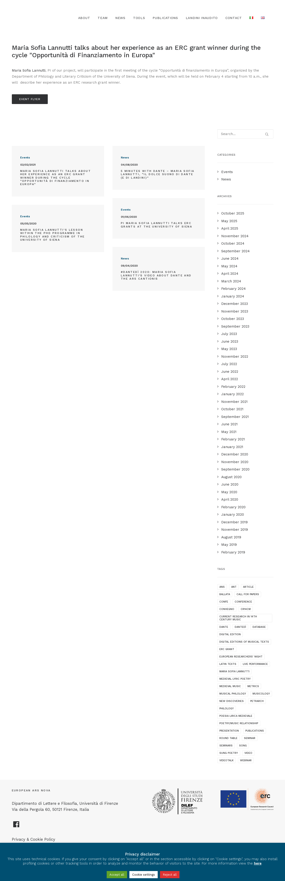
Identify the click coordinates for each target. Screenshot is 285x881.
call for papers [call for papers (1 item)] (248, 594)
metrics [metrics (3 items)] (253, 686)
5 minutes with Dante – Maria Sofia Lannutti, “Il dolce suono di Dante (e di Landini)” (158, 174)
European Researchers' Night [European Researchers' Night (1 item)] (241, 656)
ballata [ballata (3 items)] (224, 594)
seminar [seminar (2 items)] (249, 738)
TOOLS (139, 18)
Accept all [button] (116, 874)
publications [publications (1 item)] (254, 730)
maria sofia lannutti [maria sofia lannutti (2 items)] (234, 671)
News (120, 18)
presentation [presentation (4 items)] (229, 730)
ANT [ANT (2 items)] (234, 586)
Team (103, 18)
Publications (165, 18)
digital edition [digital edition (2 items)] (230, 634)
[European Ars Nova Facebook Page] (16, 826)
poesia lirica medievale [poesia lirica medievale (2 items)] (235, 715)
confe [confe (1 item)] (223, 601)
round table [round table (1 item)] (228, 738)
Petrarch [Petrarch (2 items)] (257, 701)
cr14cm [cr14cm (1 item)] (246, 609)
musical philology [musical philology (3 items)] (232, 693)
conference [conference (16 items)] (243, 601)
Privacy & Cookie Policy (33, 839)
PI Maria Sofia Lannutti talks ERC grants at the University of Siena (156, 224)
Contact (233, 18)
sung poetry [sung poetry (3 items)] (228, 753)
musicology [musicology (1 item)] (261, 693)
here (258, 863)
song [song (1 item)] (243, 745)
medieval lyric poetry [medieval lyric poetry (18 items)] (235, 678)
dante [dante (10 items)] (223, 626)
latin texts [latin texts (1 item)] (227, 664)
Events (25, 157)
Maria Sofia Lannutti (28, 70)
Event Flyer (29, 99)
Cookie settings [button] (143, 874)
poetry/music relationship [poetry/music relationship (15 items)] (238, 723)
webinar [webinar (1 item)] (246, 760)
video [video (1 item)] (248, 753)
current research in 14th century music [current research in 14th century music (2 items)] (238, 618)
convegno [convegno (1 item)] (226, 609)
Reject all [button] (170, 874)
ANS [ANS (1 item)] (222, 586)
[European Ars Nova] (38, 17)
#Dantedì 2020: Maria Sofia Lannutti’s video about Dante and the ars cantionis (156, 275)
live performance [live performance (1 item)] (255, 664)
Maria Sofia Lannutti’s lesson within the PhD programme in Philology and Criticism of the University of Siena (52, 234)
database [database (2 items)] (259, 626)
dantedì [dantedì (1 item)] (240, 626)
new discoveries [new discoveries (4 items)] (231, 701)
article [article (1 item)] (248, 586)
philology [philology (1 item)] (226, 708)
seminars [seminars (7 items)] (226, 745)
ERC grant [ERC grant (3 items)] (226, 649)
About (84, 18)
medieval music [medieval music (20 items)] (230, 686)
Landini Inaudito (202, 18)
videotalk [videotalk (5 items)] (226, 760)
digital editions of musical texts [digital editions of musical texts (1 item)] (244, 641)
